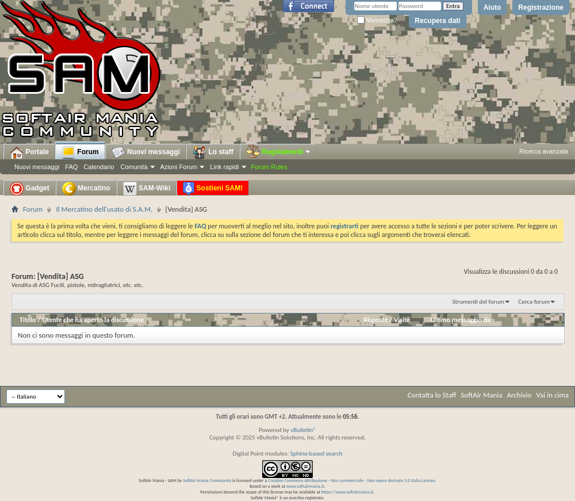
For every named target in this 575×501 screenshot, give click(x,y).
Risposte (375, 320)
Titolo (28, 320)
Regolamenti (279, 151)
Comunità (133, 166)
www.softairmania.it (305, 486)
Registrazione (541, 7)
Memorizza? (377, 20)
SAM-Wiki (147, 189)
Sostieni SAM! (213, 189)
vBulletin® (303, 430)
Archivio (519, 395)
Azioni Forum (179, 166)
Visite (402, 320)
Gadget (29, 189)
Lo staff (213, 152)
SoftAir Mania (481, 395)
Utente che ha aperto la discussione (93, 320)
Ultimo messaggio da (460, 320)
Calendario (98, 166)
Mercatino (86, 189)
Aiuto (492, 7)
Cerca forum (534, 301)
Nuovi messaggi (36, 166)
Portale (29, 152)
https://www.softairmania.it (347, 492)
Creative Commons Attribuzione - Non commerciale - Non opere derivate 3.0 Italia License (351, 480)
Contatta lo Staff (432, 395)
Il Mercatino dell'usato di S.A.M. (104, 209)
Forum (80, 152)
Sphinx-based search (316, 453)
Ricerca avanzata (543, 151)
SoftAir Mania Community (207, 480)
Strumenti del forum (478, 301)
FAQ (71, 166)
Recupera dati (437, 21)
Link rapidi (224, 166)
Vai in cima (552, 395)
